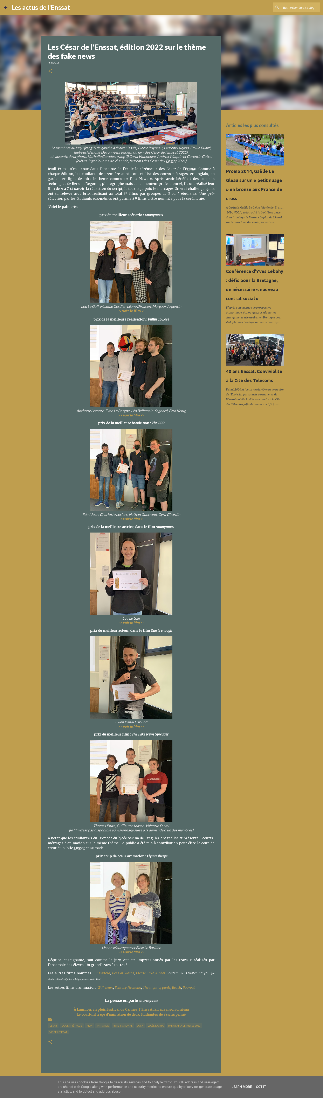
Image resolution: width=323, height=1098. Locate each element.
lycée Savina (156, 1025)
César (53, 1025)
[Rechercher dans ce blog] (298, 7)
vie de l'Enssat (58, 1032)
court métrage (72, 1025)
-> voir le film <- (131, 952)
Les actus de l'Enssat (41, 7)
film (89, 1025)
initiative (103, 1025)
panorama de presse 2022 (184, 1025)
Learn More (242, 1087)
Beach (176, 987)
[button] (50, 71)
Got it (261, 1087)
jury (140, 1025)
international (123, 1025)
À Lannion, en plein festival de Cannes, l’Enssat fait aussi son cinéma (131, 1009)
